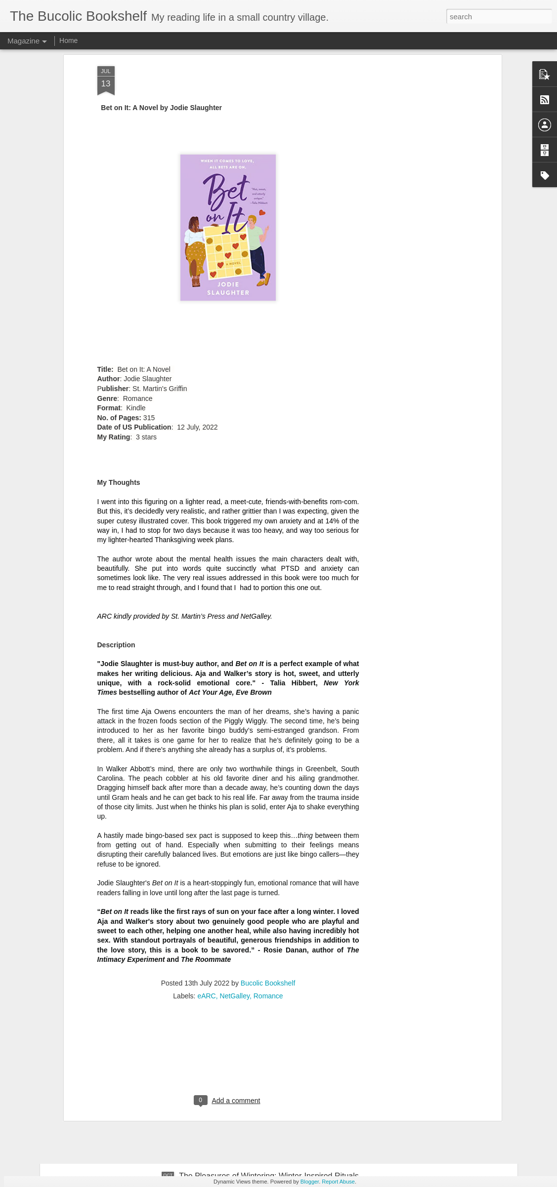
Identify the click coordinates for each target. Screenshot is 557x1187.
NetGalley (235, 851)
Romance (268, 851)
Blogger (309, 1182)
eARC (206, 851)
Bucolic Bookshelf (268, 838)
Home (68, 40)
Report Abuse (338, 1182)
